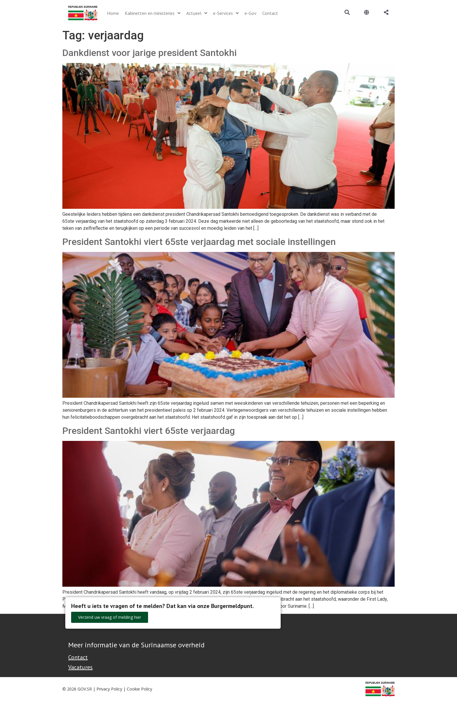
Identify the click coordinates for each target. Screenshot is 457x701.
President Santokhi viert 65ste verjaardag (148, 430)
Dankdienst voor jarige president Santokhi (149, 52)
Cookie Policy (139, 689)
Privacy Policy (109, 689)
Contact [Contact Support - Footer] (78, 657)
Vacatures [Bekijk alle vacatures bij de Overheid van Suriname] (80, 667)
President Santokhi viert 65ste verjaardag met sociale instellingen (199, 241)
